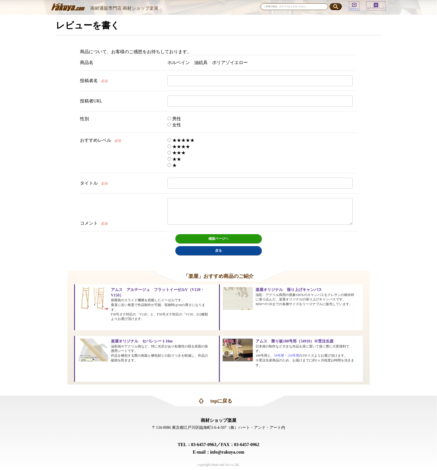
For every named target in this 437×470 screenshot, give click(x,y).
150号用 (293, 356)
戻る (218, 251)
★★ (174, 159)
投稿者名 (89, 80)
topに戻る (221, 401)
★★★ (176, 152)
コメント (89, 223)
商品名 (86, 62)
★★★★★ (181, 140)
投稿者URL (91, 101)
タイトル (89, 183)
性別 (84, 118)
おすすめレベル (95, 140)
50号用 (279, 356)
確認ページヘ (218, 239)
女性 (174, 125)
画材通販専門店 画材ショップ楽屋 (124, 8)
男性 (174, 118)
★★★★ (178, 146)
